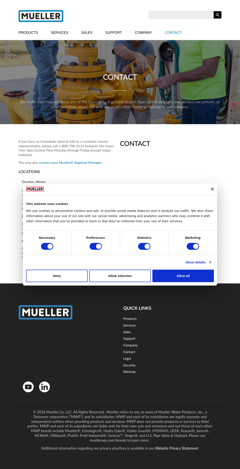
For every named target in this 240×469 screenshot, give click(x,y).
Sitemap (129, 371)
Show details (196, 262)
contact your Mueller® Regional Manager (70, 162)
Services (59, 32)
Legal (127, 358)
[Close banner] (212, 189)
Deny (57, 276)
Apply (217, 18)
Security (129, 365)
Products (28, 32)
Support (113, 32)
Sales (86, 32)
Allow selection (120, 276)
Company (143, 32)
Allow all (183, 276)
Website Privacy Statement (176, 448)
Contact (173, 32)
